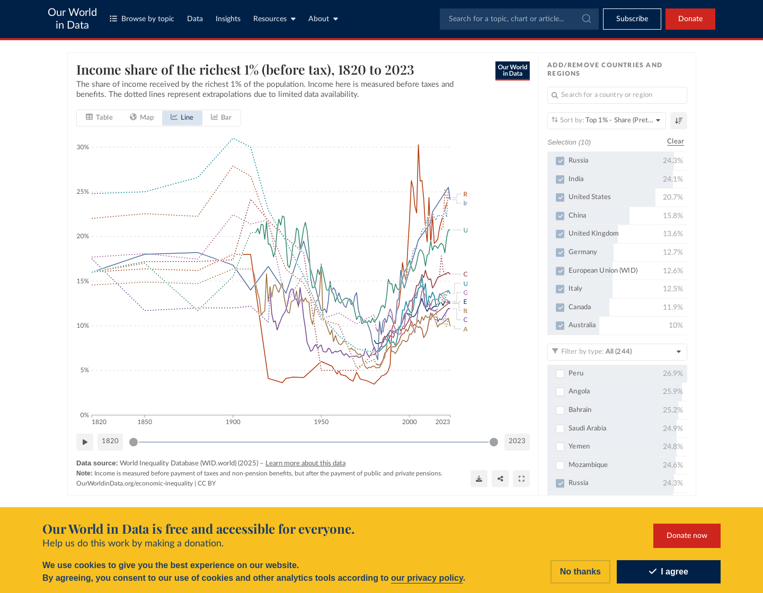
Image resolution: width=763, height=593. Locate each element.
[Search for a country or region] (617, 95)
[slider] (133, 441)
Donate (690, 19)
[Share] (500, 478)
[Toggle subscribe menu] (632, 19)
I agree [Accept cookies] (668, 571)
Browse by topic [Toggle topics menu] (142, 19)
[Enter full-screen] (521, 478)
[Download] (479, 478)
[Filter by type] (617, 352)
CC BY (207, 483)
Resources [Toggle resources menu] (274, 19)
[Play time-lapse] (84, 441)
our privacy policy (427, 577)
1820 (110, 441)
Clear (675, 141)
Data (195, 19)
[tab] (99, 117)
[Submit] (585, 19)
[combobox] (519, 19)
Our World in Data (72, 19)
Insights (228, 19)
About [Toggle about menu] (323, 19)
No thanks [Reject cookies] (580, 571)
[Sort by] (606, 120)
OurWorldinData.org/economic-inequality (134, 483)
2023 (517, 441)
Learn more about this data (305, 463)
